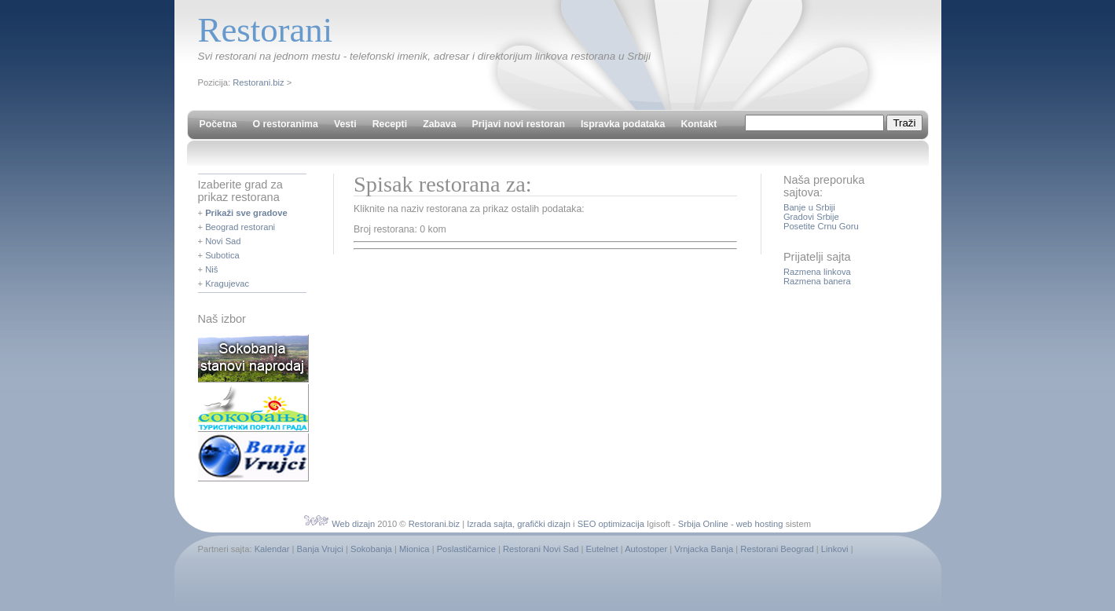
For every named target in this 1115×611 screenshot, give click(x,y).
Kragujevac (227, 283)
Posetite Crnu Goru (821, 226)
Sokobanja (371, 549)
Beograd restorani (240, 227)
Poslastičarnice (466, 549)
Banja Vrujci (320, 549)
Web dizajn (353, 524)
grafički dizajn (543, 524)
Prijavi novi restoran (518, 124)
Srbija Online (703, 524)
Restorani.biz (258, 82)
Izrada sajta (489, 524)
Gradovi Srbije (811, 216)
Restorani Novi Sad (540, 549)
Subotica (222, 255)
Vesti (345, 124)
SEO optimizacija (611, 524)
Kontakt (698, 124)
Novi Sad (222, 241)
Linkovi (835, 549)
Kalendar (272, 549)
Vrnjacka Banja (703, 549)
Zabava (439, 124)
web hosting (759, 524)
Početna (218, 124)
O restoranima (284, 124)
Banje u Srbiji (809, 207)
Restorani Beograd (776, 549)
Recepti (389, 124)
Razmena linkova (817, 271)
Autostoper (646, 549)
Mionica (414, 549)
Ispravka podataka (623, 124)
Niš (211, 269)
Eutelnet (602, 549)
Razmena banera (817, 281)
